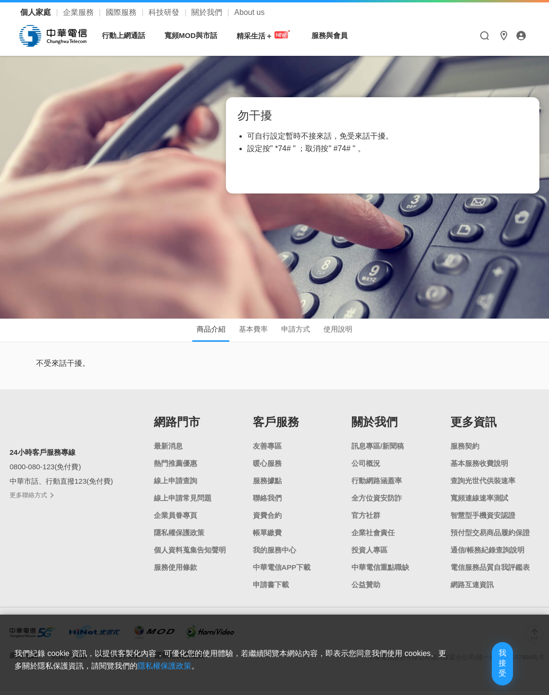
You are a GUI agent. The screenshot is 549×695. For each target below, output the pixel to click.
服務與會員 (334, 35)
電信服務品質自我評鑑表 (490, 571)
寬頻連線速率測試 (479, 502)
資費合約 (267, 519)
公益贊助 (365, 588)
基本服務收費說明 (479, 467)
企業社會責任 (373, 536)
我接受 (484, 672)
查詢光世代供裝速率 (482, 484)
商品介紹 (193, 331)
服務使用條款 (175, 571)
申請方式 (301, 331)
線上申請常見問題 (183, 502)
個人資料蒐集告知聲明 (190, 554)
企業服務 (79, 12)
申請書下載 (271, 588)
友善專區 (267, 450)
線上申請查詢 (175, 484)
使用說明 (355, 331)
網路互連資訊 (472, 588)
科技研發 (165, 12)
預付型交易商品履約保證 (490, 536)
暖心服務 (267, 467)
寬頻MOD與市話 (195, 35)
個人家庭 (36, 12)
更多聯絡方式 (31, 498)
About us (249, 12)
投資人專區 (369, 554)
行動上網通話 (128, 35)
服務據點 (267, 484)
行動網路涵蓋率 (376, 484)
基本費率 (247, 331)
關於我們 (207, 12)
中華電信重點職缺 (380, 571)
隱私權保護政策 (179, 536)
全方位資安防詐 (376, 502)
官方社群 (365, 519)
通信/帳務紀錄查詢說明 (487, 554)
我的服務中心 (274, 554)
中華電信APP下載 (282, 571)
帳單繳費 (267, 536)
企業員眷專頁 (175, 519)
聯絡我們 (267, 502)
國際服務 (122, 12)
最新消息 (168, 450)
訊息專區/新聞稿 (377, 450)
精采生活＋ (268, 35)
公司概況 (365, 467)
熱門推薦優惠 (175, 467)
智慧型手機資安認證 (482, 519)
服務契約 (464, 450)
